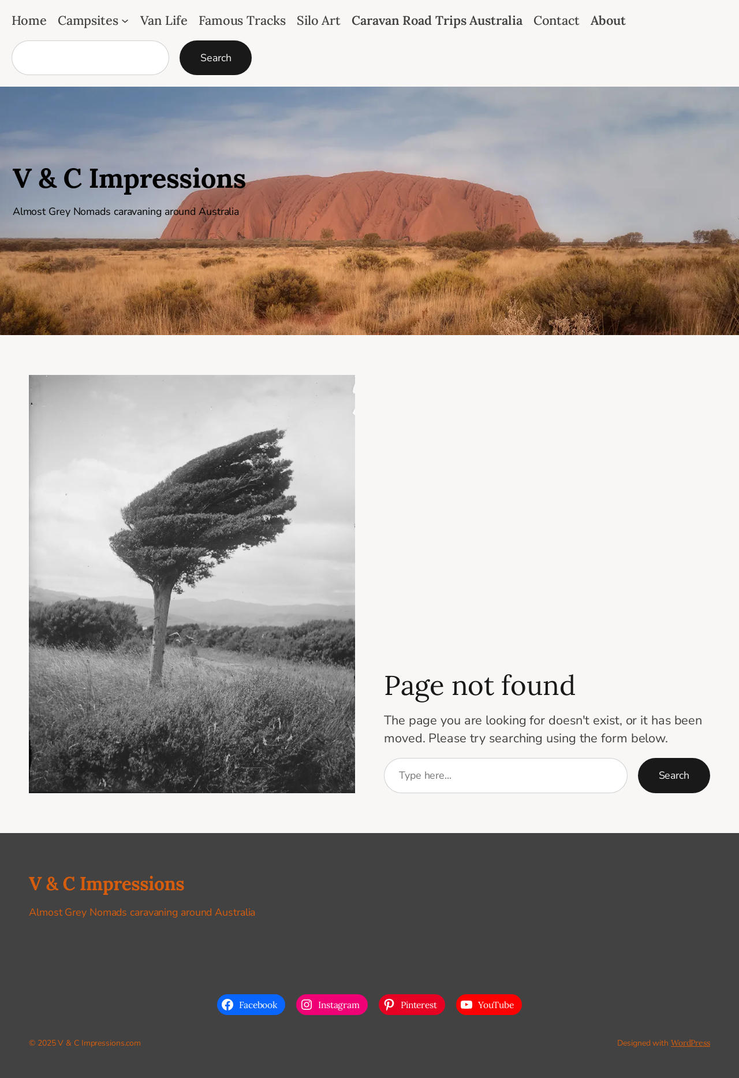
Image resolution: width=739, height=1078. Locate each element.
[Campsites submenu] (125, 20)
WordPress (690, 1043)
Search (215, 58)
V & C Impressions (129, 178)
